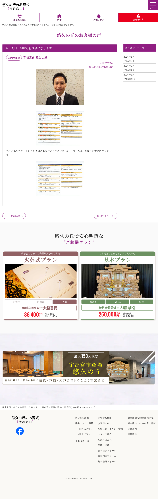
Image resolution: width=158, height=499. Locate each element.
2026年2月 (129, 70)
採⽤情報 (132, 434)
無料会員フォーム (107, 461)
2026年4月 (129, 61)
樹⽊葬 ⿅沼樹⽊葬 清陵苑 (141, 418)
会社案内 (132, 429)
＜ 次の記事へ (14, 215)
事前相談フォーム (107, 456)
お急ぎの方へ (105, 439)
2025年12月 (129, 79)
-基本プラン (84, 434)
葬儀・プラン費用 (84, 423)
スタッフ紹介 (105, 434)
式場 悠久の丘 (82, 441)
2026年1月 (129, 74)
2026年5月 (129, 57)
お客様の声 (103, 423)
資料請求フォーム (107, 450)
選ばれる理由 (82, 418)
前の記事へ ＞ (105, 215)
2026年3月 (129, 66)
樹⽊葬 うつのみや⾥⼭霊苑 (142, 423)
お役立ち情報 (105, 418)
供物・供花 (103, 445)
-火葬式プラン (85, 429)
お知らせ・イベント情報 (110, 429)
